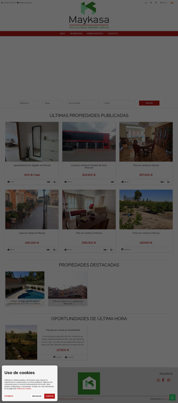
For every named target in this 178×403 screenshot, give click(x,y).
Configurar (8, 396)
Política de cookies (24, 389)
